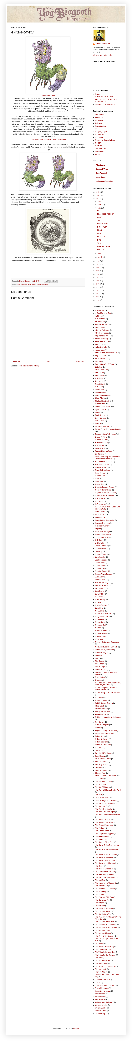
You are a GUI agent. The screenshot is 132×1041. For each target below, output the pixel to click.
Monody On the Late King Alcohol (107, 642)
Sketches (98, 767)
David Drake (99, 421)
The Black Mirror (101, 784)
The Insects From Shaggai (105, 872)
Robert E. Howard (101, 739)
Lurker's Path (100, 135)
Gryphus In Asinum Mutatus (105, 493)
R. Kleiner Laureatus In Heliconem (108, 717)
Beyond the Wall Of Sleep (104, 364)
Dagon (97, 412)
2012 (98, 294)
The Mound (99, 894)
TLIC (99, 220)
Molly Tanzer (99, 639)
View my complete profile (102, 55)
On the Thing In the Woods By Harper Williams (106, 689)
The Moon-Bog (100, 892)
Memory (98, 628)
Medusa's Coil (100, 625)
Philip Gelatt (99, 706)
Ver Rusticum (100, 994)
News (97, 658)
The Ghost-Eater (101, 839)
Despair (98, 424)
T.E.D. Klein (99, 779)
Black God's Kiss (101, 370)
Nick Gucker (99, 661)
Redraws (98, 728)
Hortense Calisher (102, 526)
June (100, 205)
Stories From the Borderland (105, 776)
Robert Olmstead (101, 742)
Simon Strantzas (101, 762)
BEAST (100, 211)
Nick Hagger (99, 664)
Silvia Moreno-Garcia (103, 759)
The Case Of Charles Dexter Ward (108, 790)
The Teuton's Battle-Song (104, 947)
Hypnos (98, 529)
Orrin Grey (99, 697)
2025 (98, 192)
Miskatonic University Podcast (106, 140)
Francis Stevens (101, 467)
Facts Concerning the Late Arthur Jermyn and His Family (107, 458)
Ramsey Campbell (102, 725)
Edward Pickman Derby (104, 451)
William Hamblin (101, 1005)
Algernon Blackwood (102, 336)
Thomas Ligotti (100, 969)
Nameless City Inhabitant (104, 650)
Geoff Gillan (99, 481)
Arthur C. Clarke (101, 347)
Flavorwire (99, 120)
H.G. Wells (99, 501)
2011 (98, 297)
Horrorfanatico (100, 126)
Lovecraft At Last (101, 605)
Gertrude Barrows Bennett (104, 487)
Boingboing (99, 115)
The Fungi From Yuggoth (104, 834)
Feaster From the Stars (103, 462)
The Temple (99, 944)
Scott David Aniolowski (103, 753)
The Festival (99, 828)
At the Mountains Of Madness (106, 353)
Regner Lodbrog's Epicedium (106, 731)
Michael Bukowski (103, 44)
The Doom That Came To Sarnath (107, 815)
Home (48, 362)
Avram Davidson (101, 359)
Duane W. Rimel (101, 437)
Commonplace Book (102, 407)
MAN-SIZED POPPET (105, 214)
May (99, 208)
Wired (97, 154)
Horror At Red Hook (102, 523)
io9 (96, 129)
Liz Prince (99, 602)
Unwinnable (99, 152)
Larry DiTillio (99, 594)
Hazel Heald (32, 284)
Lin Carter (99, 597)
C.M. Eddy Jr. (100, 384)
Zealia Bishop (100, 1014)
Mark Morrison (100, 619)
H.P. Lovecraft (22, 284)
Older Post (80, 362)
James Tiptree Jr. (101, 546)
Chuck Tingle (100, 398)
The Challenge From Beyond (105, 801)
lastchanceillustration (104, 181)
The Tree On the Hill (102, 961)
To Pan (97, 982)
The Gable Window (102, 836)
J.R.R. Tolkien (100, 543)
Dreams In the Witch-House (105, 434)
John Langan (100, 568)
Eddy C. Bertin (100, 448)
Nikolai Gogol (100, 667)
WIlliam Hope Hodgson (103, 1002)
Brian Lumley (100, 375)
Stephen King (100, 773)
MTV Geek (99, 137)
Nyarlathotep (100, 677)
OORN (99, 233)
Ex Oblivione (99, 454)
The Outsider (100, 906)
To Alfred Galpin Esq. (103, 980)
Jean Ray (98, 551)
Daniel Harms (100, 415)
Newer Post (16, 362)
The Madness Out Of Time (105, 889)
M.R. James (99, 611)
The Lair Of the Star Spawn (105, 877)
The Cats (98, 795)
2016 (98, 281)
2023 (98, 199)
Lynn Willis (99, 608)
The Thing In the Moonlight (105, 952)
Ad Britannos (100, 322)
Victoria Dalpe (100, 997)
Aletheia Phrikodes (102, 330)
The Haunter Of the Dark (104, 842)
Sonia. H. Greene (101, 770)
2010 (98, 300)
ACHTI (99, 217)
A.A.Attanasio (100, 319)
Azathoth (98, 361)
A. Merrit (98, 316)
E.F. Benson (99, 445)
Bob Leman (99, 373)
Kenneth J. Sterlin (101, 585)
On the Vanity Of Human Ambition (107, 693)
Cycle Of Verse (100, 409)
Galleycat (98, 123)
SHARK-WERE (103, 224)
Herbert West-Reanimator (104, 520)
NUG (99, 240)
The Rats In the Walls (103, 914)
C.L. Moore (99, 381)
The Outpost (99, 903)
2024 (98, 195)
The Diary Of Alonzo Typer (105, 812)
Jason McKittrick (101, 549)
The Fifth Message (102, 831)
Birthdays (98, 367)
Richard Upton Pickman (104, 733)
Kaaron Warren (100, 580)
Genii (97, 479)
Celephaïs (99, 387)
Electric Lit (99, 117)
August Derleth (100, 356)
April (99, 254)
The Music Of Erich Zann (104, 897)
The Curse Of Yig (101, 806)
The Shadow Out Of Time (104, 922)
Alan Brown (100, 165)
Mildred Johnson (101, 636)
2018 (98, 274)
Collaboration (100, 404)
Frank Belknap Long (102, 470)
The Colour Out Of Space (104, 803)
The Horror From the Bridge (105, 860)
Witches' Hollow (101, 1011)
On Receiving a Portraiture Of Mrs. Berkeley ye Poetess (108, 684)
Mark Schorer (100, 622)
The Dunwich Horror (102, 820)
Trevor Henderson (102, 988)
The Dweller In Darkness (104, 822)
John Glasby (99, 563)
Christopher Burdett (102, 395)
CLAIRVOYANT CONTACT (105, 105)
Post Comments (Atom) (30, 366)
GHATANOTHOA (103, 246)
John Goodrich (100, 566)
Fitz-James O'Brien (102, 464)
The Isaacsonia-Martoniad (104, 874)
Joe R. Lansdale (101, 560)
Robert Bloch (100, 736)
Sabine (97, 750)
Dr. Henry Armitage (102, 426)
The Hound (99, 866)
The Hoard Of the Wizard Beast (106, 850)
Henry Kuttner (100, 517)
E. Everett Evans (101, 440)
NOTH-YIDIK (102, 227)
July (99, 201)
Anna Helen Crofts (102, 341)
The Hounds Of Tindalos (104, 869)
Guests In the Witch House (105, 496)
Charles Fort (99, 390)
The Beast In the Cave (103, 781)
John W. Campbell (102, 571)
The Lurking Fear (101, 886)
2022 (98, 261)
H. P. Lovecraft (100, 498)
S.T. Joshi (98, 747)
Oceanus (98, 680)
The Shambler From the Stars (106, 927)
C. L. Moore (99, 378)
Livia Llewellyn (100, 600)
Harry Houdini (100, 512)
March (100, 257)
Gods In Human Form (103, 490)
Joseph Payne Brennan (104, 574)
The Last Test (100, 880)
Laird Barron (101, 177)
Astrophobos (99, 350)
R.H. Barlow (99, 722)
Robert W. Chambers (103, 745)
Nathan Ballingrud (101, 653)
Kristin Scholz (100, 588)
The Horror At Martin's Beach (106, 855)
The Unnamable (101, 963)
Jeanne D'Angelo (102, 169)
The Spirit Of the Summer (104, 936)
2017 (98, 277)
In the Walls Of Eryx (102, 532)
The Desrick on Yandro (103, 809)
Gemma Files (100, 476)
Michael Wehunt (101, 631)
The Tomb (99, 958)
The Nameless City (102, 900)
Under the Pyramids (102, 991)
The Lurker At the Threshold (105, 883)
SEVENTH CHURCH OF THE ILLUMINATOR (106, 101)
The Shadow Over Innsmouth (106, 925)
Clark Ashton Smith (102, 401)
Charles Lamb (100, 392)
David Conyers (100, 418)
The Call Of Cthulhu (102, 787)
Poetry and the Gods (102, 711)
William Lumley (100, 1008)
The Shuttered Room (103, 933)
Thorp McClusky (101, 972)
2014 (98, 287)
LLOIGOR (101, 237)
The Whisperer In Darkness (105, 966)
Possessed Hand (101, 714)
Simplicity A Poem (101, 765)
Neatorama (99, 146)
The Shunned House (102, 930)
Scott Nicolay (100, 756)
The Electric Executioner (104, 825)
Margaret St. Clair (101, 617)
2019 (98, 271)
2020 (98, 268)
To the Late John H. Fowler (105, 985)
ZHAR (99, 230)
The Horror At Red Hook (104, 857)
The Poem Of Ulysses (103, 911)
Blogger (76, 1029)
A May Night (99, 310)
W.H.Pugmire (100, 999)
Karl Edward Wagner (102, 583)
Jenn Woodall (101, 173)
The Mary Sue (100, 149)
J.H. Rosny (99, 540)
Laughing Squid (101, 132)
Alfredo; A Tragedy (102, 333)
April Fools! (99, 344)
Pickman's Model (101, 709)
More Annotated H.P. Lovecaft (106, 647)
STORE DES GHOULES (104, 97)
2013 (98, 290)
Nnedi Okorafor (100, 670)
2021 (98, 264)
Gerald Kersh (100, 484)
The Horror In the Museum (105, 863)
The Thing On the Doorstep (105, 955)
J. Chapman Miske (102, 537)
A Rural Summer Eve (103, 313)
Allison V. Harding (101, 339)
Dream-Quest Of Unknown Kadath (108, 429)
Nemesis (98, 655)
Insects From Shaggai (103, 534)
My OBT (98, 143)
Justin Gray (99, 577)
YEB (99, 243)
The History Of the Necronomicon (107, 845)
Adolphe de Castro (102, 324)
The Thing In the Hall (103, 949)
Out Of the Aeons (42, 284)
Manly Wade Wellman (103, 614)
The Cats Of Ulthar (102, 798)
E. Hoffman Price (101, 443)
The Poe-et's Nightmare (104, 908)
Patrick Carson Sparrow (104, 703)
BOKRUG (100, 250)
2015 (98, 284)
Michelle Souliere (101, 634)
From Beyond (100, 473)
